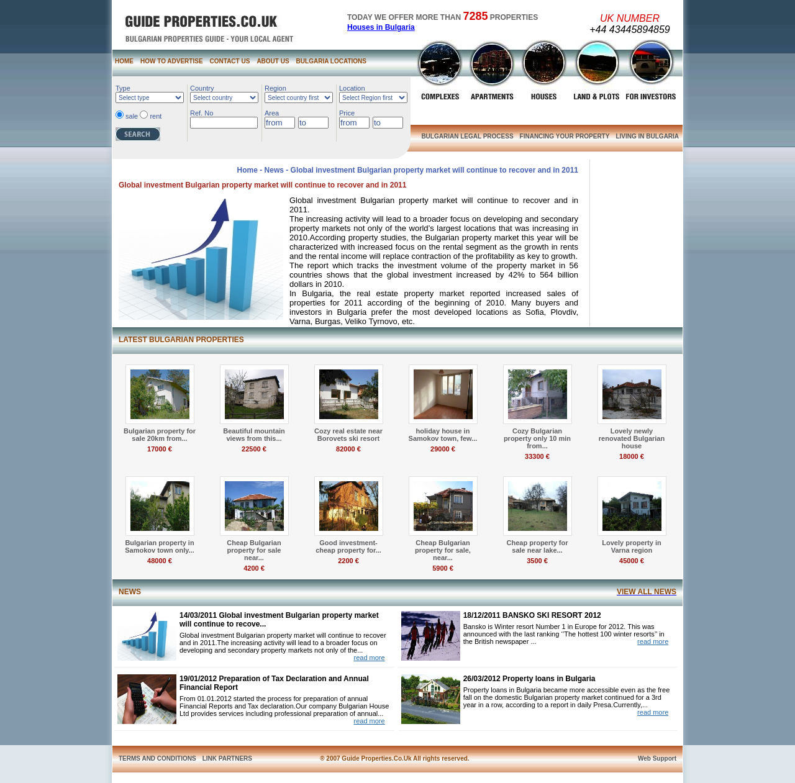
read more (368, 657)
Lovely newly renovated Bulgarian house (632, 438)
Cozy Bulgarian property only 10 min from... (537, 438)
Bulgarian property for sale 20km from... (160, 434)
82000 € (348, 449)
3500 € (537, 560)
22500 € (254, 449)
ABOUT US (273, 61)
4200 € (254, 568)
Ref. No (201, 113)
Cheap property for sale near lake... (537, 546)
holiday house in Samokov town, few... (443, 434)
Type (123, 88)
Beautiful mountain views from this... (254, 434)
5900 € (442, 568)
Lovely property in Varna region (631, 546)
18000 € (631, 456)
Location (352, 88)
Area (272, 113)
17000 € (159, 449)
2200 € (348, 560)
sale (131, 116)
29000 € (442, 449)
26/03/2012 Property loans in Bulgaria (529, 678)
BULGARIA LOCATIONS (331, 61)
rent (155, 116)
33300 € (537, 456)
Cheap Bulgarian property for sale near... (254, 550)
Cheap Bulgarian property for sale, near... (443, 550)
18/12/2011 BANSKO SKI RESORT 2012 (532, 615)
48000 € (159, 560)
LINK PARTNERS (227, 758)
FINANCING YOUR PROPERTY (565, 136)
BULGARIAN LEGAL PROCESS (467, 136)
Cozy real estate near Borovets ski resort (348, 434)
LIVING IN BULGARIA (647, 136)
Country (202, 88)
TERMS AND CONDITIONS (157, 758)
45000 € (631, 560)
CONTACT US (230, 61)
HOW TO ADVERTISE (171, 61)
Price (347, 113)
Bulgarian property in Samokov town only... (159, 546)
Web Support (657, 758)
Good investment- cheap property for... (348, 546)
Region (275, 88)
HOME (124, 61)
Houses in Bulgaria (381, 27)
